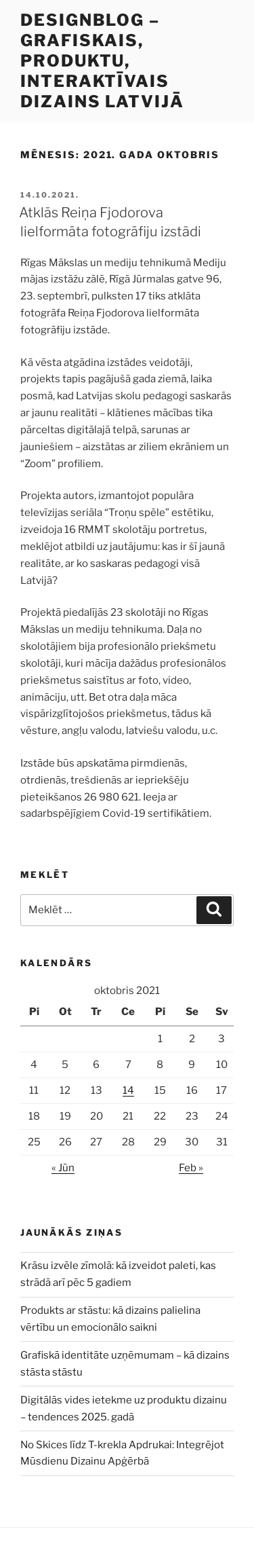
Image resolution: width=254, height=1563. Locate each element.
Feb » (191, 1168)
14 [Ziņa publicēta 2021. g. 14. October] (128, 1090)
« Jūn (63, 1168)
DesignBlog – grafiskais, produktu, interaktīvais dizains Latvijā (102, 60)
